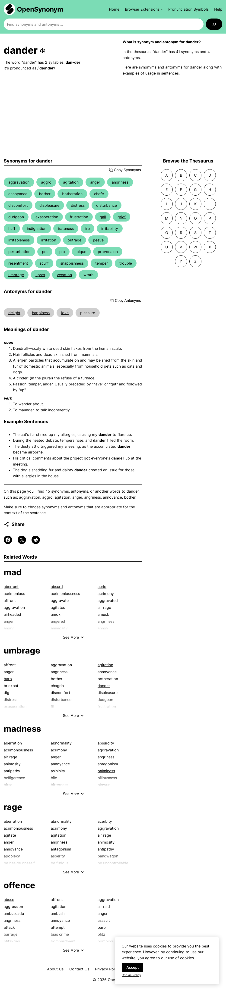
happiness (41, 312)
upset (40, 274)
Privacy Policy (107, 969)
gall (103, 217)
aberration (13, 743)
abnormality (61, 743)
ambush (57, 913)
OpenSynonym (40, 9)
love (65, 312)
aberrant (11, 586)
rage (13, 807)
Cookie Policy (131, 977)
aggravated (108, 600)
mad (13, 572)
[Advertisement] (113, 120)
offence (19, 885)
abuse (9, 899)
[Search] (214, 24)
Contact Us (79, 969)
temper (101, 263)
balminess (106, 771)
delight (14, 312)
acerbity (105, 821)
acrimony (106, 593)
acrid (102, 586)
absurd (57, 586)
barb (8, 678)
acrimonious (14, 593)
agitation (71, 182)
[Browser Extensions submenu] (144, 9)
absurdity (106, 743)
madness (22, 729)
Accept (132, 970)
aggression (13, 906)
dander (104, 685)
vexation (64, 274)
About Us (55, 969)
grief (122, 217)
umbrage (16, 274)
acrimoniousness (65, 593)
